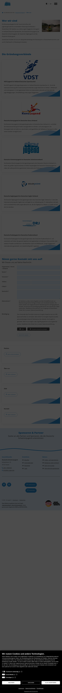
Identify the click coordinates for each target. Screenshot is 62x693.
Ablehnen (11, 682)
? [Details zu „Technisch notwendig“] (21, 671)
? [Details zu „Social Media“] (16, 674)
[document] (31, 661)
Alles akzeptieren (50, 682)
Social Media (9, 674)
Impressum (21, 688)
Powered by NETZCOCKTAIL (31, 691)
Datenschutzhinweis (30, 688)
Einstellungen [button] (40, 688)
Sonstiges (9, 677)
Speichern (31, 682)
